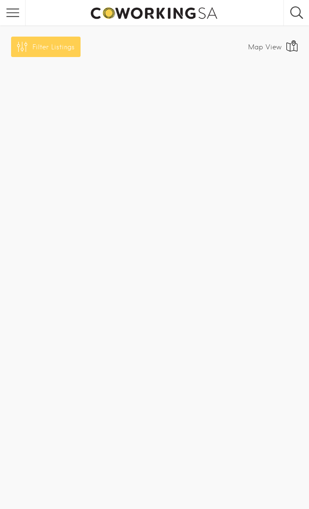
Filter (53, 47)
